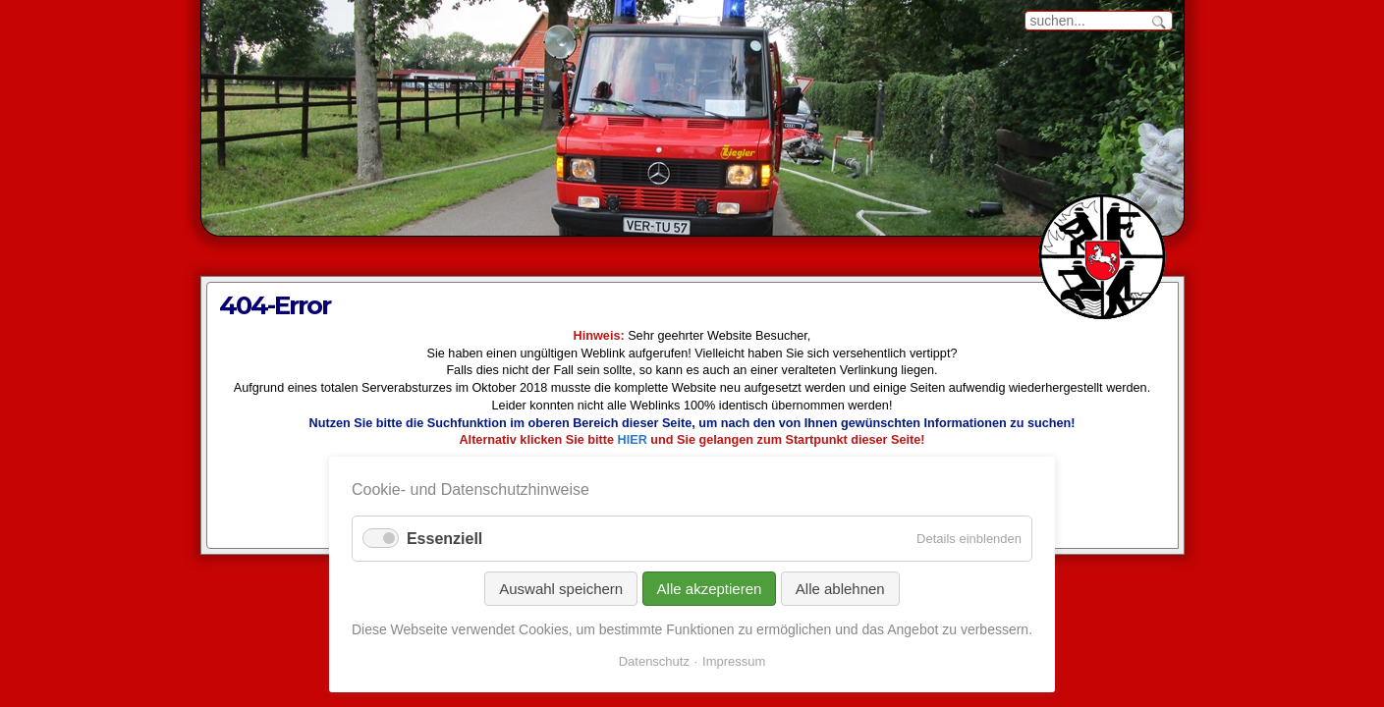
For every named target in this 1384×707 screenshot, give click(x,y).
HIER (632, 440)
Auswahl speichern (561, 588)
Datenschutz (654, 661)
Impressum (733, 661)
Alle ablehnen (840, 588)
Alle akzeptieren (709, 588)
